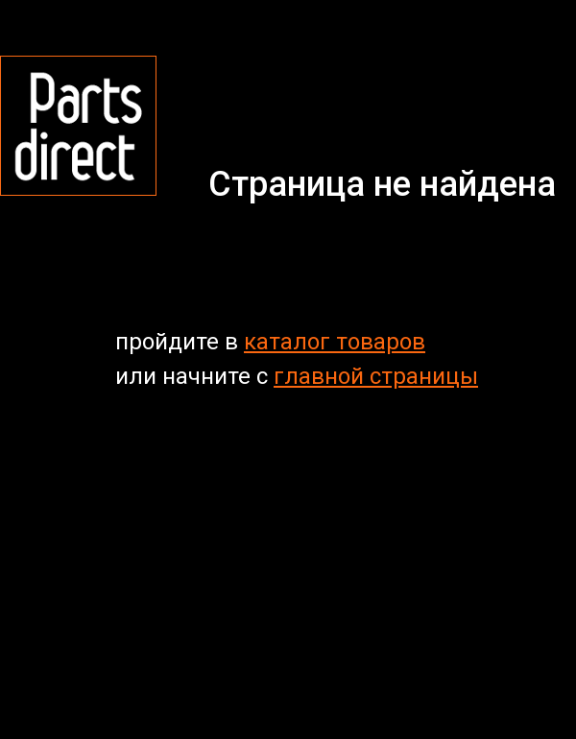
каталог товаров (334, 341)
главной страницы (376, 376)
